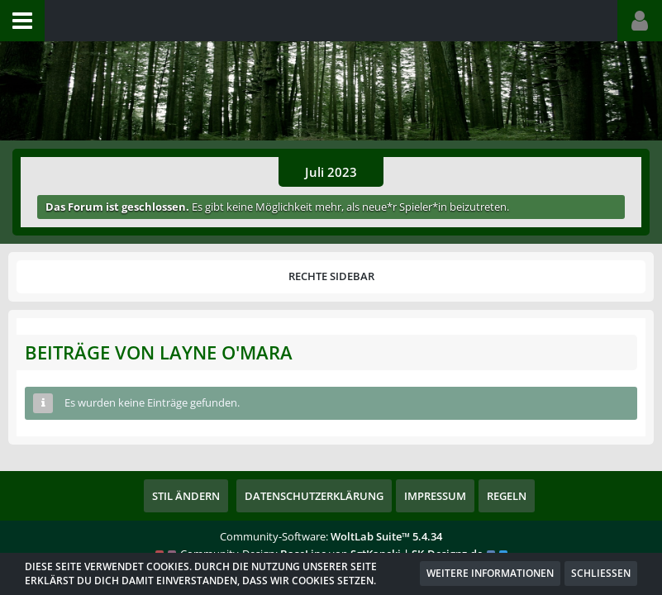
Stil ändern (186, 495)
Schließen (601, 573)
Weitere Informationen (490, 573)
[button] (22, 20)
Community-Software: (331, 536)
